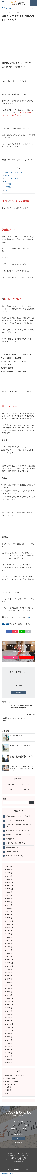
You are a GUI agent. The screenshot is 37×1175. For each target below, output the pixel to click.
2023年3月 (8, 988)
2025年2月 (8, 915)
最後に (7, 190)
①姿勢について (10, 175)
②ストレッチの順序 (11, 178)
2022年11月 (9, 1001)
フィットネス (6, 12)
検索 (4, 799)
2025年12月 (9, 882)
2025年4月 (8, 908)
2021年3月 (8, 1053)
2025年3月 (8, 911)
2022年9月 (8, 1008)
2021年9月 (8, 1033)
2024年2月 (8, 953)
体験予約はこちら (6, 1173)
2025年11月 (9, 886)
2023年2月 (8, 992)
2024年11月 (9, 924)
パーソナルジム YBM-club (21, 1169)
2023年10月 (9, 966)
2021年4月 (8, 1050)
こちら (28, 617)
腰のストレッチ (10, 181)
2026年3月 (8, 873)
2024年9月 (8, 931)
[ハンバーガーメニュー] (3, 3)
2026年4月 (8, 870)
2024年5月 (8, 943)
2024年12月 (9, 921)
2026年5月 (8, 866)
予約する (18, 1138)
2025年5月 (8, 905)
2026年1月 (8, 879)
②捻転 (8, 187)
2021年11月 (9, 1027)
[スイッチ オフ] (33, 3)
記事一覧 (20, 692)
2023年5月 (8, 982)
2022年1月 (8, 1021)
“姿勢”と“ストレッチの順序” (14, 172)
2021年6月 (8, 1043)
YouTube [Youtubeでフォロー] (26, 657)
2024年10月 (9, 927)
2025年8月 (8, 895)
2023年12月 (9, 960)
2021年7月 (8, 1040)
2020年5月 (8, 1062)
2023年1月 (8, 995)
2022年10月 (9, 1005)
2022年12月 (9, 998)
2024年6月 (8, 940)
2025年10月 (9, 889)
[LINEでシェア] (22, 631)
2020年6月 (8, 1059)
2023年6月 (8, 979)
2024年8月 (8, 934)
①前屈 (8, 184)
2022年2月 (8, 1017)
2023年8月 (8, 972)
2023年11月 (9, 963)
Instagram (5, 624)
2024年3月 (8, 950)
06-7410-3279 (20, 1125)
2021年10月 (9, 1030)
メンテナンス (18, 12)
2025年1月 (8, 918)
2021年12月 (9, 1024)
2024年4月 (8, 947)
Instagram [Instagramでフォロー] (10, 657)
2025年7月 (8, 898)
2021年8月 (8, 1037)
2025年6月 (8, 902)
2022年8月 (8, 1011)
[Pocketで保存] (15, 631)
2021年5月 (8, 1046)
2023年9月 (8, 969)
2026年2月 (8, 876)
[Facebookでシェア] (9, 631)
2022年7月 (8, 1014)
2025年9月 (8, 892)
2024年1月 (8, 956)
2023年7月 (8, 976)
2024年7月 (8, 937)
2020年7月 (8, 1056)
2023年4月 (8, 985)
